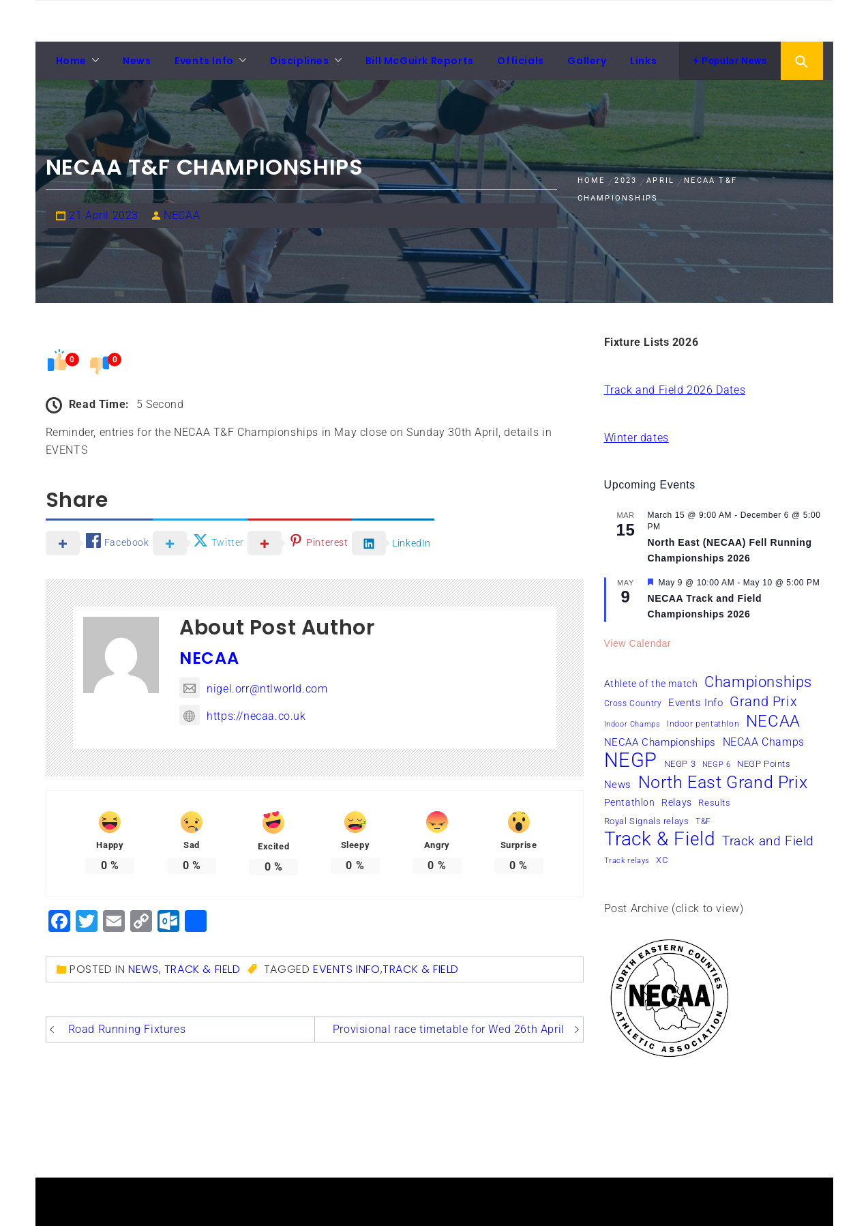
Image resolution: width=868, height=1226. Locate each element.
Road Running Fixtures (127, 1029)
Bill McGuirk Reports (419, 61)
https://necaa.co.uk (242, 716)
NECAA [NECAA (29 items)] (773, 721)
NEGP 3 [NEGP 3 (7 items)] (680, 764)
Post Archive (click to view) (674, 908)
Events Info (204, 61)
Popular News (729, 60)
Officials (520, 61)
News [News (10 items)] (617, 784)
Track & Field (202, 969)
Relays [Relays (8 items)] (676, 802)
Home (71, 61)
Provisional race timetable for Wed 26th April (449, 1029)
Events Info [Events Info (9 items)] (695, 703)
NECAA (182, 215)
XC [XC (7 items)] (662, 860)
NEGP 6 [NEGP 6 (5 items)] (716, 764)
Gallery (586, 61)
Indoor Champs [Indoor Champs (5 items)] (632, 724)
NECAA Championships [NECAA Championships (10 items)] (660, 742)
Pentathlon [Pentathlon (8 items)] (629, 802)
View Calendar (638, 643)
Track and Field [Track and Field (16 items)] (768, 841)
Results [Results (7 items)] (714, 803)
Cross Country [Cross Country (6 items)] (633, 703)
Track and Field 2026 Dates (675, 389)
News (137, 61)
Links (643, 61)
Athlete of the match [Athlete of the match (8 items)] (651, 683)
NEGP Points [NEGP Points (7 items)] (764, 764)
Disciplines (299, 61)
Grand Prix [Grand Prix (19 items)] (763, 701)
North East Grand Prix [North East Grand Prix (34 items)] (723, 782)
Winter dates (636, 437)
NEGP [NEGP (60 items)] (630, 760)
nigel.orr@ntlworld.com (253, 688)
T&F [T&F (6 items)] (703, 821)
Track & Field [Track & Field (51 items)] (660, 839)
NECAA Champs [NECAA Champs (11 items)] (764, 741)
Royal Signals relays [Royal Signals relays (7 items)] (646, 821)
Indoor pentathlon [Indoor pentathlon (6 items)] (703, 724)
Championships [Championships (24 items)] (758, 681)
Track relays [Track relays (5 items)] (627, 860)
